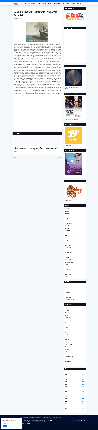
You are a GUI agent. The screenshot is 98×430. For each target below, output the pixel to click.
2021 (74, 399)
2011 (74, 374)
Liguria (66, 327)
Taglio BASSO (68, 269)
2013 (74, 379)
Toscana (67, 354)
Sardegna (67, 349)
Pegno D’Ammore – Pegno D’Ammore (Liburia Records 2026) (20, 148)
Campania (19, 128)
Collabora (35, 0)
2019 (74, 394)
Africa (66, 285)
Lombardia (67, 329)
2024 (74, 406)
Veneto (66, 363)
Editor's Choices (29, 0)
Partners (44, 0)
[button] (80, 3)
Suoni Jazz (67, 267)
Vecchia (59, 157)
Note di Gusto (68, 250)
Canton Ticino (68, 317)
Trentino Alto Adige (69, 356)
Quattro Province (68, 344)
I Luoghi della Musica (69, 233)
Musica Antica (68, 247)
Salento (66, 346)
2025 (74, 408)
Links (48, 0)
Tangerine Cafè (68, 271)
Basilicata (67, 310)
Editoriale (67, 228)
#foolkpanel (67, 211)
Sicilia (66, 351)
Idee (66, 235)
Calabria (67, 312)
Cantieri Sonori (68, 218)
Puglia (66, 341)
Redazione (23, 0)
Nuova (14, 157)
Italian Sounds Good (69, 237)
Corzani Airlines (68, 223)
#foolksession (68, 213)
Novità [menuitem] (49, 3)
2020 (74, 396)
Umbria (66, 358)
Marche (66, 332)
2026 (74, 411)
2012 (74, 377)
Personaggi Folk (68, 252)
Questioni (67, 257)
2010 (74, 372)
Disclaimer (78, 427)
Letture (66, 240)
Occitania (67, 337)
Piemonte (67, 339)
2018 (74, 391)
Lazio (66, 324)
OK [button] (4, 426)
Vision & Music (68, 274)
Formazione (67, 230)
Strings (66, 264)
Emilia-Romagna (68, 320)
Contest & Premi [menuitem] (42, 3)
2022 (74, 401)
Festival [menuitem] (27, 3)
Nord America (68, 294)
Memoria (67, 242)
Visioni (66, 276)
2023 (74, 403)
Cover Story (67, 225)
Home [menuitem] (22, 3)
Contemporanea (68, 220)
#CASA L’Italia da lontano (70, 208)
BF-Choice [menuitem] (73, 3)
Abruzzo (67, 307)
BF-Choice (67, 216)
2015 (74, 384)
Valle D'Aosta (68, 361)
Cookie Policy (71, 427)
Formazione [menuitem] (65, 3)
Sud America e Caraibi (69, 299)
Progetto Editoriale (16, 0)
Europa (66, 289)
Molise (66, 334)
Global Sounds (68, 292)
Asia (66, 287)
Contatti (39, 0)
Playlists (67, 254)
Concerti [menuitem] (33, 3)
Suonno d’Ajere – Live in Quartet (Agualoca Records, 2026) (53, 147)
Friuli (66, 322)
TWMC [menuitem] (78, 3)
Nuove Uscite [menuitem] (57, 3)
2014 (74, 382)
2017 (74, 389)
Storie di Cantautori (69, 262)
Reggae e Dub (68, 259)
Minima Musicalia (68, 245)
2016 (74, 386)
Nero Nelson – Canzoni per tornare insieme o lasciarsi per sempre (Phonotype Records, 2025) (36, 149)
